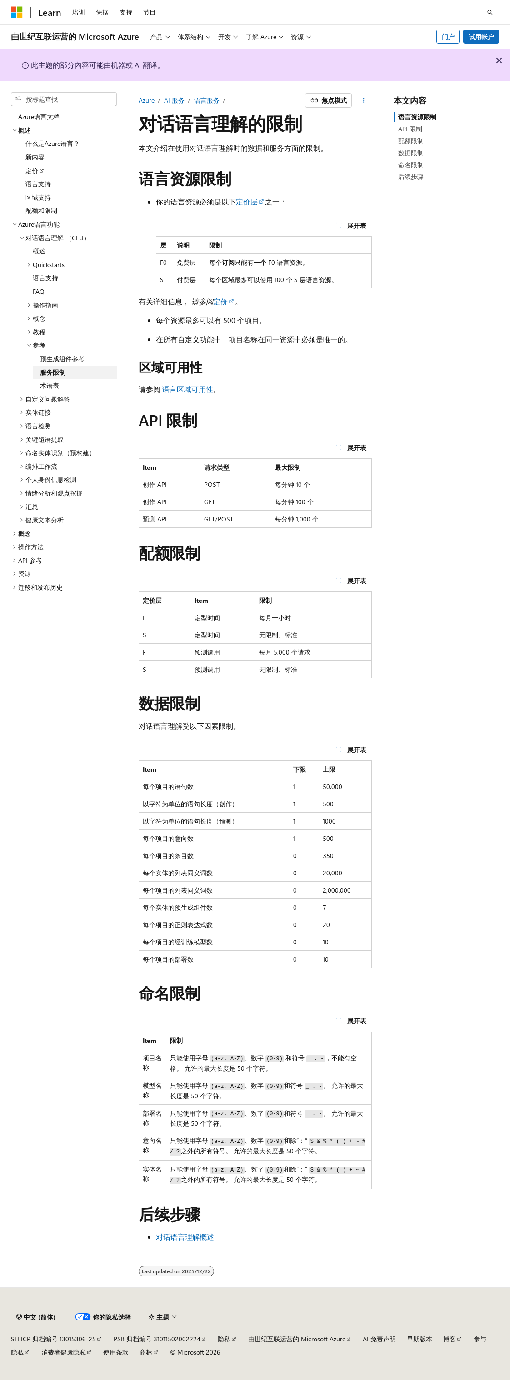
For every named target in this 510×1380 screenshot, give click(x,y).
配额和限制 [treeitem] (41, 210)
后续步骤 (411, 176)
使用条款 (116, 1352)
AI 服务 (174, 100)
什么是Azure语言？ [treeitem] (52, 143)
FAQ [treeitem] (39, 291)
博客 (449, 1339)
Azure (147, 100)
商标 (146, 1352)
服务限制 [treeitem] (52, 372)
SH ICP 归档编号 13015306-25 (53, 1339)
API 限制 (410, 128)
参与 (480, 1339)
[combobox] (64, 99)
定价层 (247, 201)
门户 (448, 36)
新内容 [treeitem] (35, 157)
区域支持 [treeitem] (38, 197)
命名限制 (411, 164)
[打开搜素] (490, 12)
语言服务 (207, 100)
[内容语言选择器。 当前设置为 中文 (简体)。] (36, 1317)
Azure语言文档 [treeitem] (39, 116)
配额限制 (411, 140)
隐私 (224, 1339)
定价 (220, 301)
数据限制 (411, 153)
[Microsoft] (17, 12)
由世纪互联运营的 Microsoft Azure (296, 1339)
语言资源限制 (417, 117)
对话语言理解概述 (185, 1236)
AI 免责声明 (379, 1339)
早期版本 (419, 1339)
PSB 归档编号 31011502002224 (157, 1339)
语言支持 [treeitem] (38, 183)
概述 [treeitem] (39, 251)
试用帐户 (481, 36)
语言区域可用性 (187, 389)
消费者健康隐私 (63, 1352)
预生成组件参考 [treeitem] (62, 358)
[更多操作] (363, 100)
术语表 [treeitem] (49, 385)
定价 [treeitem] (31, 170)
